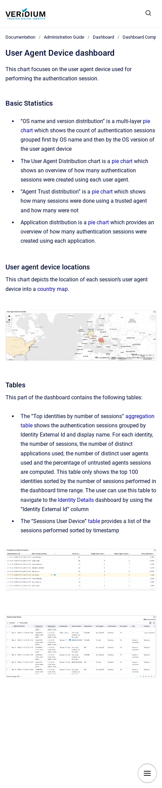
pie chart (122, 161)
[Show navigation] (147, 773)
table (94, 521)
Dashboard (103, 37)
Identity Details (76, 500)
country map (52, 289)
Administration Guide (64, 37)
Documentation (20, 37)
